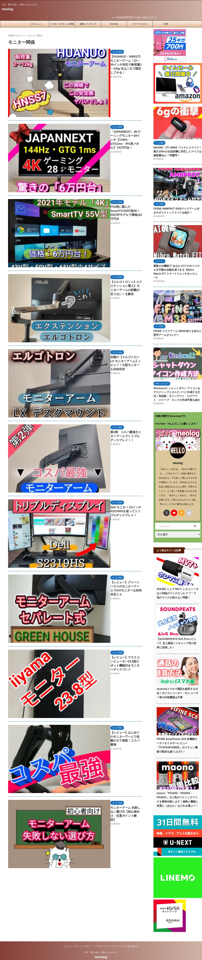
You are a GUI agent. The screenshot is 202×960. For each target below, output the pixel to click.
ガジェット (36, 23)
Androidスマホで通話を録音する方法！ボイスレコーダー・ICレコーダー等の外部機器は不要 (177, 685)
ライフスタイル (139, 23)
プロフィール (102, 939)
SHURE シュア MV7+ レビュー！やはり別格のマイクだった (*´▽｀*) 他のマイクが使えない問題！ (177, 585)
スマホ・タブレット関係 (62, 23)
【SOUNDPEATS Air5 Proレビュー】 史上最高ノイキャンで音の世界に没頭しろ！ (177, 635)
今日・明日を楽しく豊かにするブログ (101, 945)
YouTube (114, 23)
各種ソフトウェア (88, 23)
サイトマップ (117, 939)
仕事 (166, 23)
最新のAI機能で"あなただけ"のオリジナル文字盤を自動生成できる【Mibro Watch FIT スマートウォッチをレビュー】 (177, 268)
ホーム (67, 939)
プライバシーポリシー (83, 939)
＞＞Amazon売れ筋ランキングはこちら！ (144, 17)
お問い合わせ (132, 939)
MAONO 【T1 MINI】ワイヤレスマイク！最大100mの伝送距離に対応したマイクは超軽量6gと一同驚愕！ (177, 151)
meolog (7, 9)
